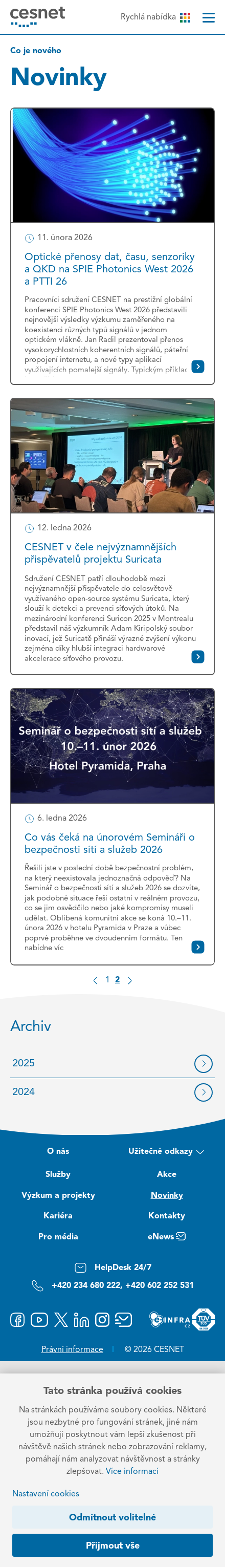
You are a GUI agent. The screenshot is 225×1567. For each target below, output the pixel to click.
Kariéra (58, 1216)
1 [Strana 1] (107, 980)
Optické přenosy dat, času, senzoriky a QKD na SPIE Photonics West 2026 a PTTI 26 (110, 269)
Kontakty (166, 1216)
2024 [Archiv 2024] (23, 1092)
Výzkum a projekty (58, 1196)
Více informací (132, 1472)
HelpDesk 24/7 (112, 1267)
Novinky (167, 1196)
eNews (167, 1238)
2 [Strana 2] (117, 980)
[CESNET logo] (37, 17)
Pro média (58, 1237)
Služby (58, 1175)
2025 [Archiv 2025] (23, 1064)
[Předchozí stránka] (95, 980)
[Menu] (208, 18)
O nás (58, 1152)
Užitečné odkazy (166, 1153)
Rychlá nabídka (155, 18)
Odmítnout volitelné (112, 1517)
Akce (166, 1175)
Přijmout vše (113, 1546)
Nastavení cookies (45, 1494)
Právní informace (72, 1350)
